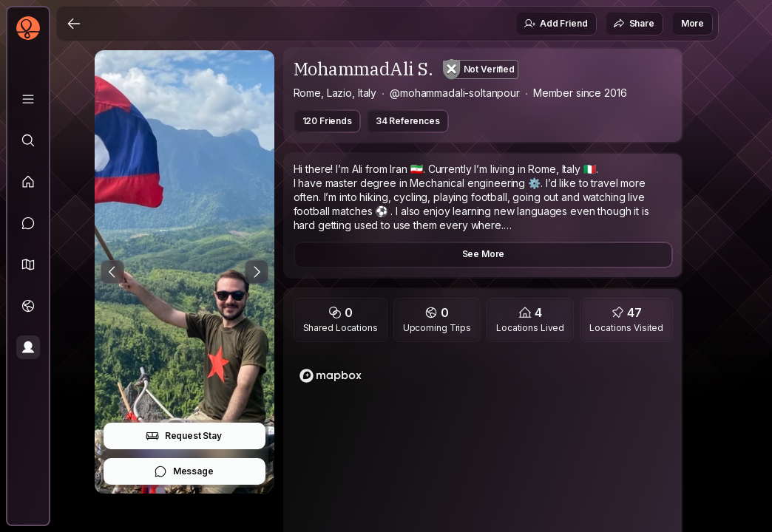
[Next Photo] (256, 272)
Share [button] (633, 24)
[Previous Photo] (112, 272)
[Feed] (28, 182)
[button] (28, 264)
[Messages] (28, 223)
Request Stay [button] (184, 436)
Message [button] (184, 471)
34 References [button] (408, 120)
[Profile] (28, 347)
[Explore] (28, 140)
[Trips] (28, 306)
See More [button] (483, 253)
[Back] (74, 23)
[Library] (28, 99)
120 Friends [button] (327, 120)
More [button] (692, 23)
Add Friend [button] (555, 24)
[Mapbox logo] (330, 375)
